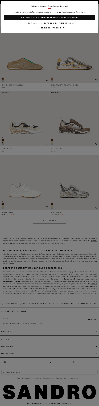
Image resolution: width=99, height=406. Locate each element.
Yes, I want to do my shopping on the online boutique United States (49, 17)
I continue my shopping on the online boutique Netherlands (49, 23)
